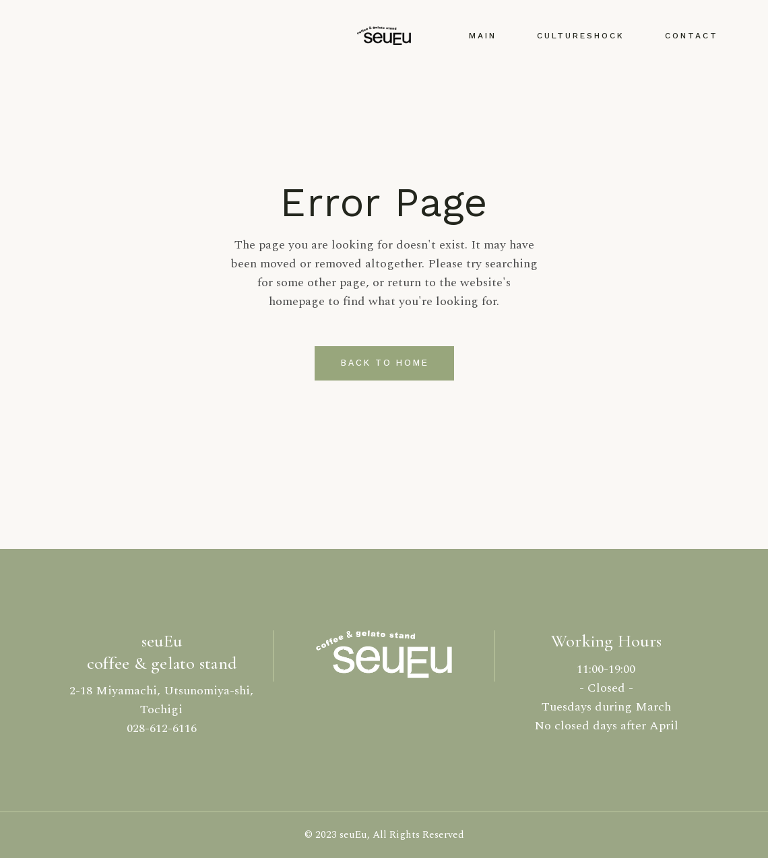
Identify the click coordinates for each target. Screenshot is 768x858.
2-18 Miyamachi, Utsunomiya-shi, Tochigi (161, 700)
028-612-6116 (162, 728)
